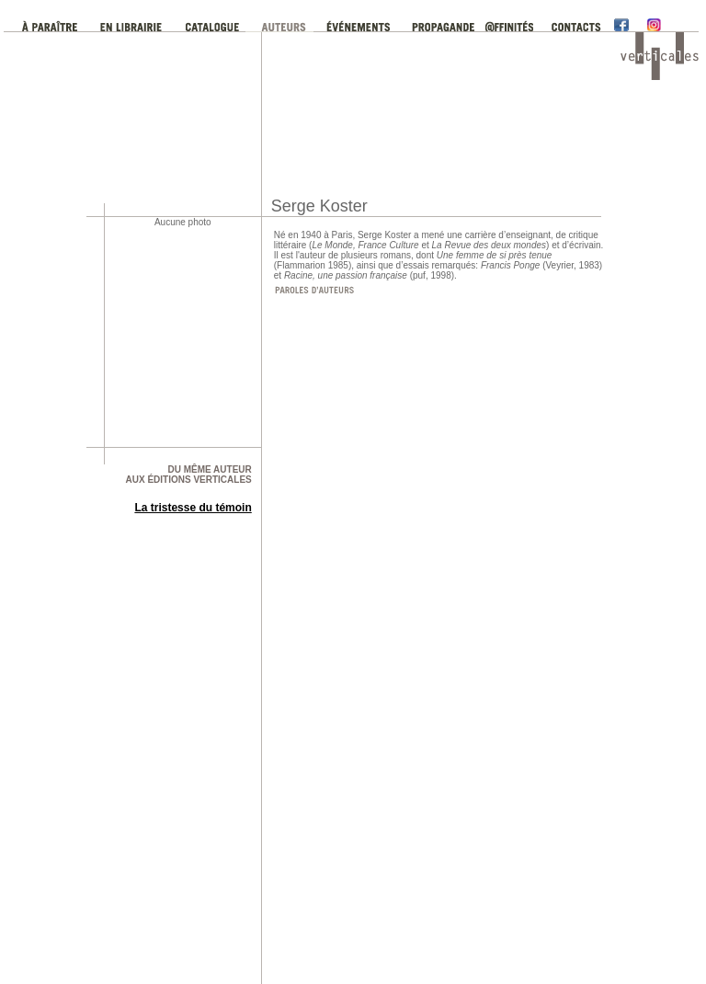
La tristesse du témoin (192, 507)
